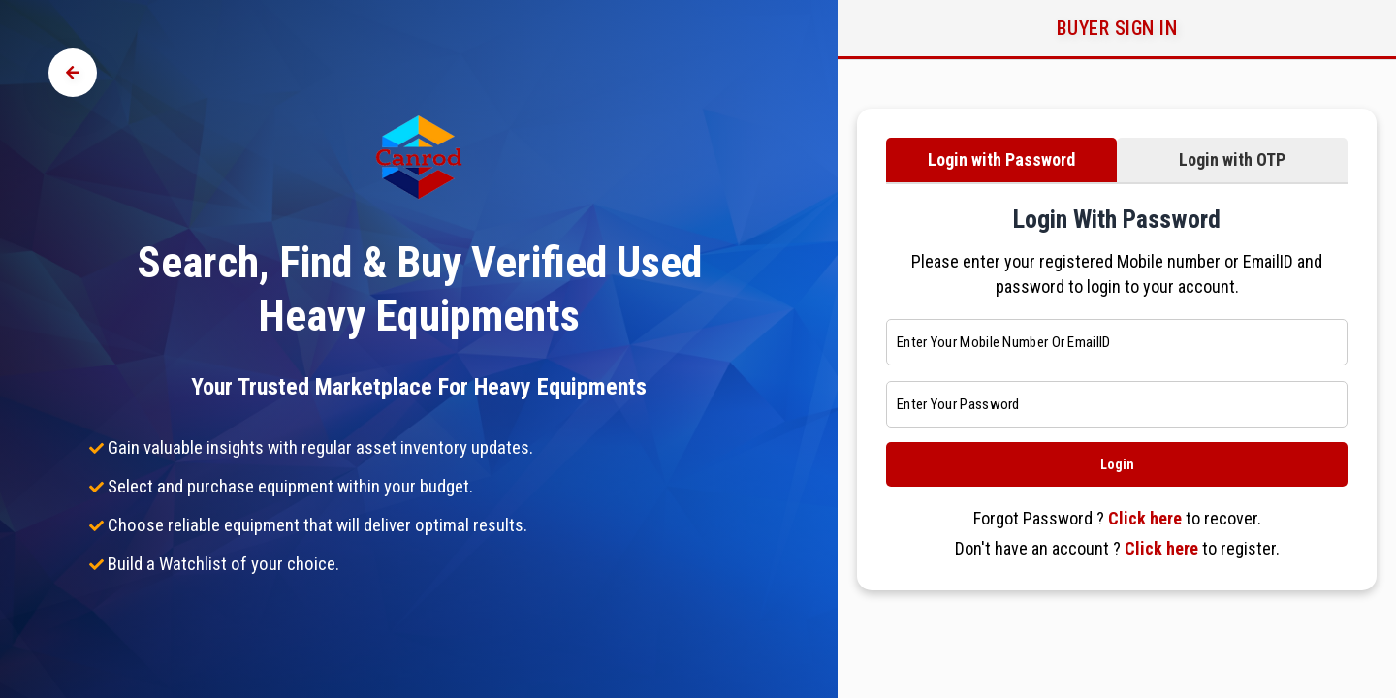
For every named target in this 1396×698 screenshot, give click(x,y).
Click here (1145, 518)
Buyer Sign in (1117, 28)
